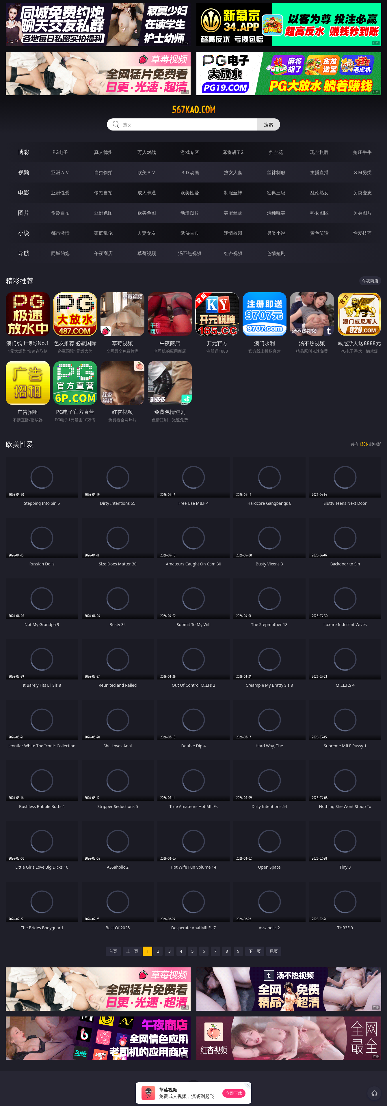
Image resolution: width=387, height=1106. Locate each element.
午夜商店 (103, 253)
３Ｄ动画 (190, 172)
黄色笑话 (319, 233)
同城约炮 (60, 253)
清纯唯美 (276, 213)
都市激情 (60, 233)
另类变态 (362, 192)
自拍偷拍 (103, 172)
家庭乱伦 (103, 233)
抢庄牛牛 (362, 152)
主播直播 (319, 172)
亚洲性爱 (60, 192)
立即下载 (234, 1093)
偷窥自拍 (60, 213)
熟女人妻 (233, 172)
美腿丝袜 (233, 213)
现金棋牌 (319, 152)
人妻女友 (146, 233)
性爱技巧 (362, 233)
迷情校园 (233, 233)
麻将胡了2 (232, 152)
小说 (23, 233)
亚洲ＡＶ (60, 172)
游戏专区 (190, 152)
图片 (23, 213)
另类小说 (276, 233)
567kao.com (193, 110)
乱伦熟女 (319, 192)
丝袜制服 (276, 172)
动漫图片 (190, 213)
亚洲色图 (103, 213)
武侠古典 (190, 233)
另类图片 (362, 213)
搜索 (268, 124)
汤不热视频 (189, 253)
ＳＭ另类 (362, 172)
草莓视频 (146, 253)
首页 (113, 951)
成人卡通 (146, 192)
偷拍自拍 (103, 192)
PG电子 (60, 152)
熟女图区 (319, 213)
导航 (23, 253)
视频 (23, 172)
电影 (23, 192)
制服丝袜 (233, 192)
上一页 (132, 951)
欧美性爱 (190, 192)
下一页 (255, 951)
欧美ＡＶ (146, 172)
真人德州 (103, 152)
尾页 (274, 951)
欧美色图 (146, 213)
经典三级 (276, 192)
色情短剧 (276, 253)
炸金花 (276, 152)
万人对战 (146, 152)
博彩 (23, 152)
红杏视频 (233, 253)
